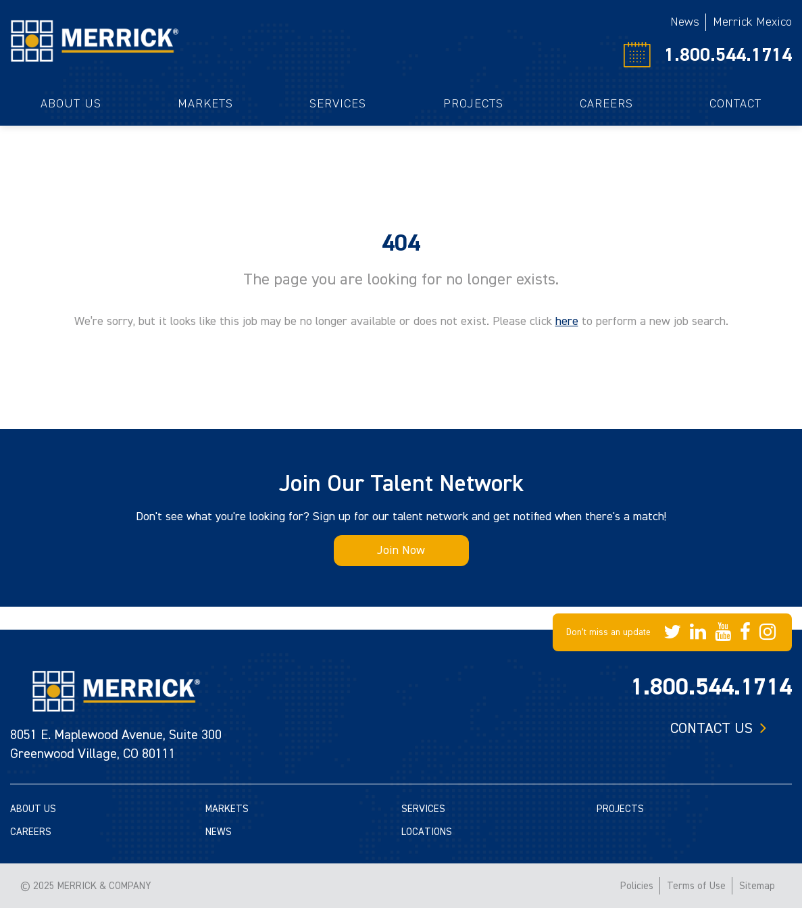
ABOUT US (33, 809)
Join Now (401, 550)
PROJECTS (620, 809)
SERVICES (423, 809)
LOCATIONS (426, 832)
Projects (473, 103)
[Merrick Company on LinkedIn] (698, 632)
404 (401, 243)
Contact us (711, 728)
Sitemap (757, 886)
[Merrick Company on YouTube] (723, 632)
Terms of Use (696, 886)
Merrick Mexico (752, 22)
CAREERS (30, 832)
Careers (606, 103)
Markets (205, 103)
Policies (636, 886)
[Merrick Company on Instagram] (767, 632)
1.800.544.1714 (728, 55)
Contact (735, 103)
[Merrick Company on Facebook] (745, 632)
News (684, 22)
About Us (71, 103)
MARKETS (227, 809)
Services (337, 103)
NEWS (218, 832)
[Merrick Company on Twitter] (672, 632)
